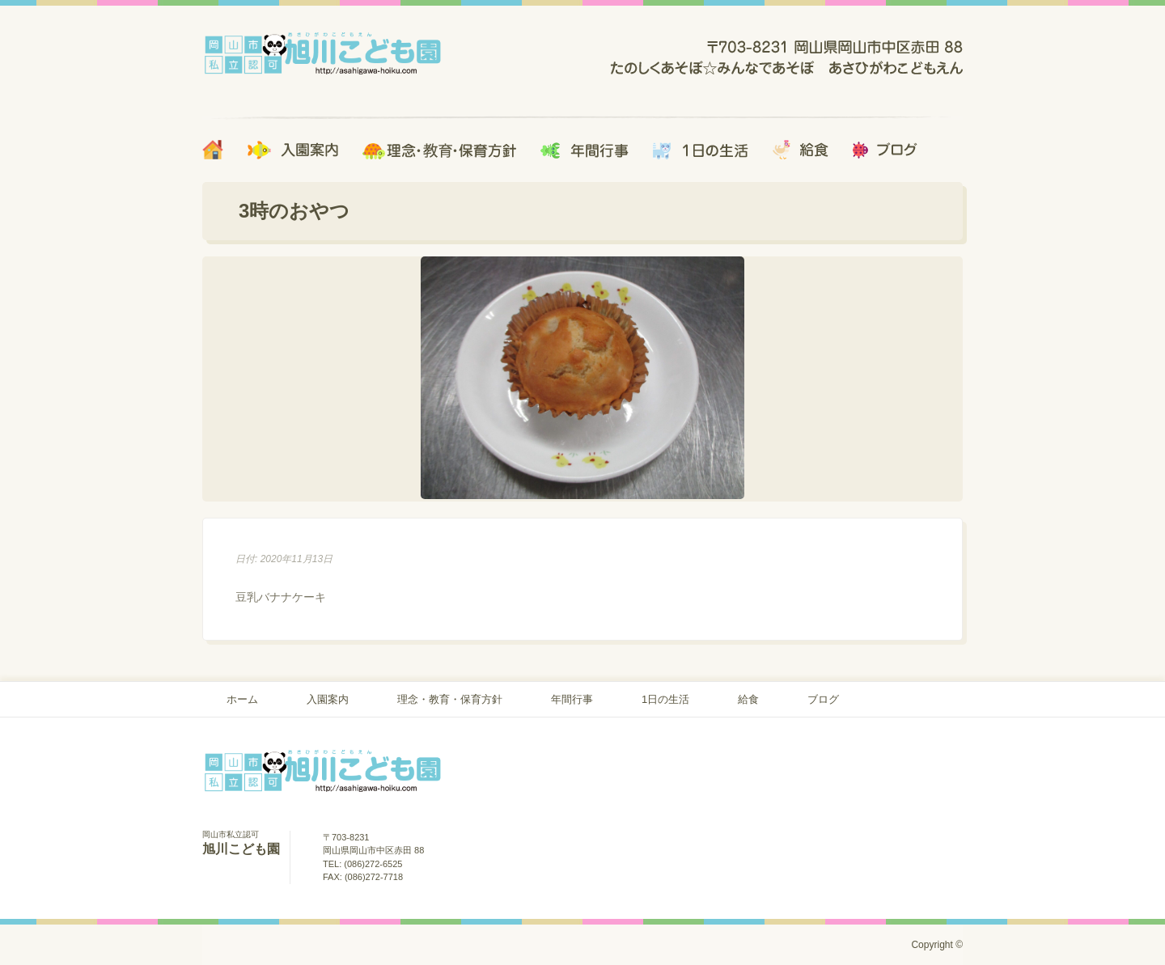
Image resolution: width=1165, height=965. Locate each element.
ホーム (242, 699)
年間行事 (572, 699)
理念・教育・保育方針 (449, 699)
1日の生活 (665, 699)
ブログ (823, 699)
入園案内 (328, 699)
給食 (748, 699)
